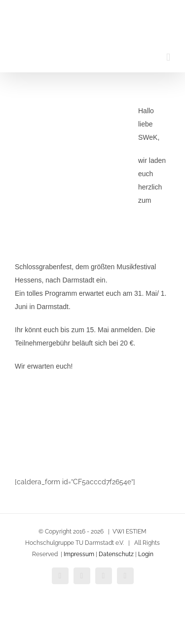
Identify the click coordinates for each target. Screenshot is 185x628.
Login (145, 554)
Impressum (79, 554)
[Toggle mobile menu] (168, 57)
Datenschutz (115, 554)
